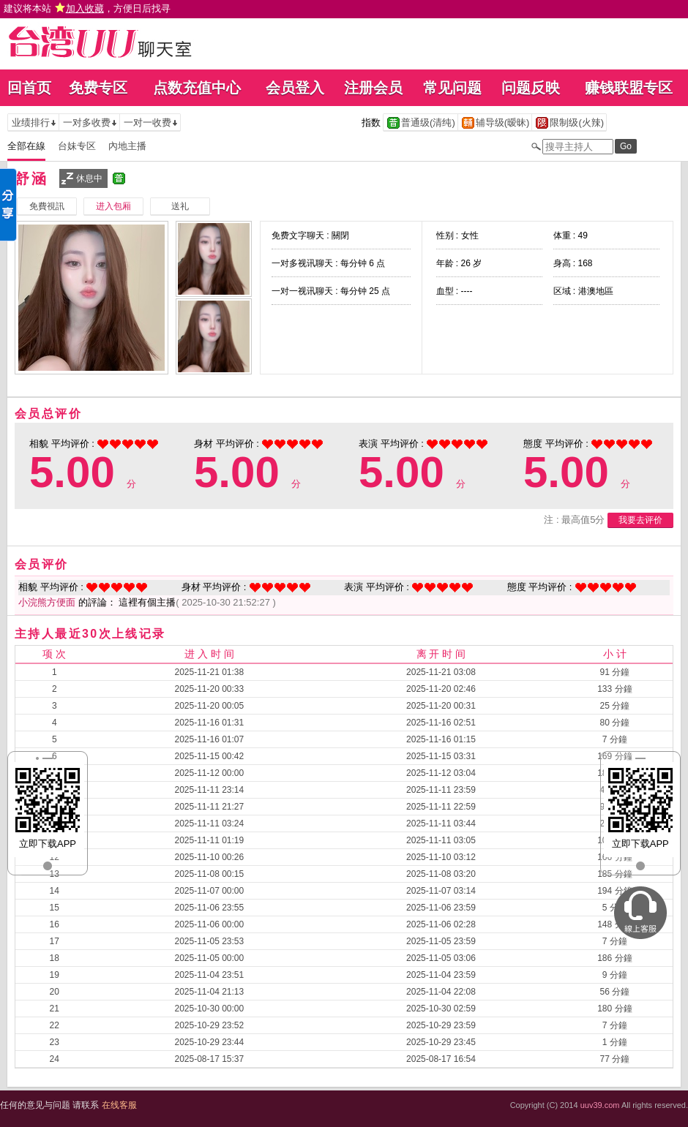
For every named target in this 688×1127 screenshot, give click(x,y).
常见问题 (452, 88)
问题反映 (530, 88)
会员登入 (295, 88)
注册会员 (373, 88)
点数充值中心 (197, 88)
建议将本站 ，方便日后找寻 (87, 8)
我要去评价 (640, 520)
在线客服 (119, 1105)
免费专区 (98, 88)
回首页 (29, 88)
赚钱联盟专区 (629, 88)
